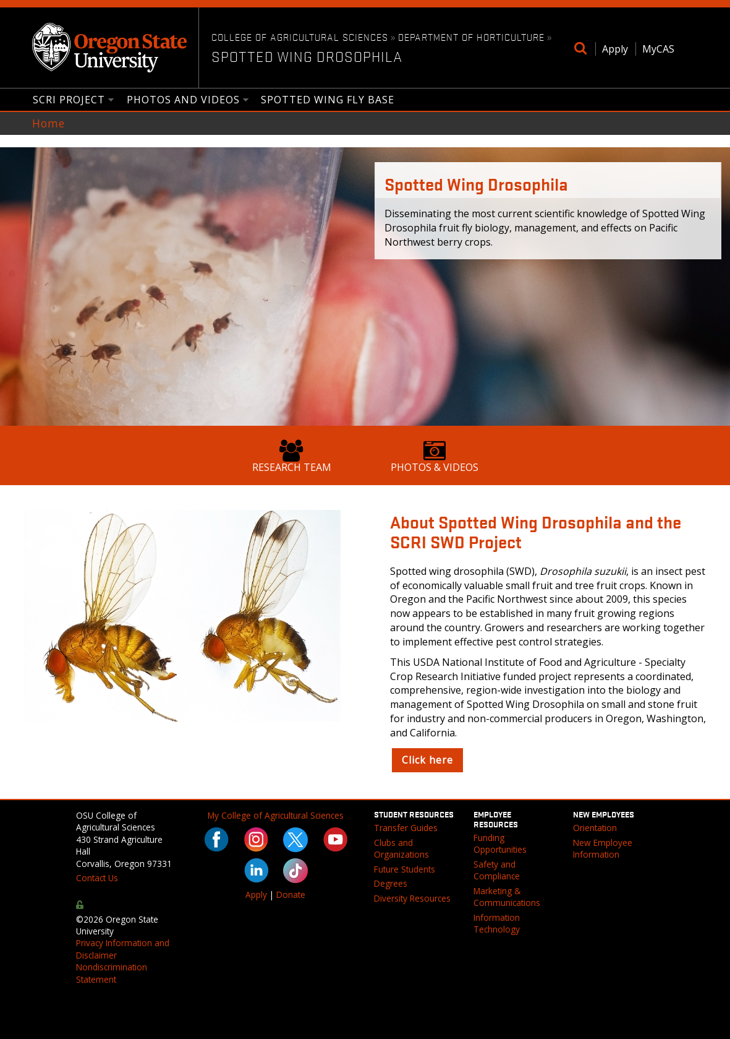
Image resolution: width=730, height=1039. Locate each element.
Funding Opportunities (500, 843)
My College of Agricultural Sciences (276, 815)
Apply (615, 49)
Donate (290, 894)
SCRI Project (69, 100)
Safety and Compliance (496, 870)
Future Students (404, 869)
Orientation (595, 828)
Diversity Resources (412, 898)
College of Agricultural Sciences (299, 36)
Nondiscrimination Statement (111, 973)
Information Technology (496, 923)
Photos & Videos (434, 456)
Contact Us (97, 878)
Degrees (390, 883)
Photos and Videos (183, 100)
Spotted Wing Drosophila (306, 56)
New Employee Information (602, 848)
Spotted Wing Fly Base (327, 99)
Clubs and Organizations (401, 848)
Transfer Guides (406, 828)
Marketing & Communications (506, 896)
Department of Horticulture (471, 36)
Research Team (291, 456)
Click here (427, 760)
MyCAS (658, 49)
